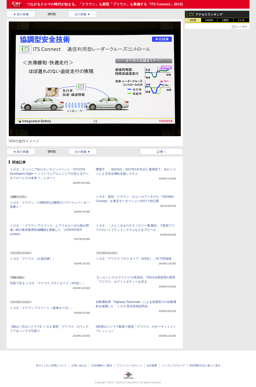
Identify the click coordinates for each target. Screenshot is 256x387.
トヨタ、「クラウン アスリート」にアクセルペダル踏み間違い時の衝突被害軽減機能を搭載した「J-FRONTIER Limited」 (49, 230)
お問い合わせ (79, 365)
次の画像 (81, 14)
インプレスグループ (173, 365)
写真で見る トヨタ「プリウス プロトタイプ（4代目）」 (48, 283)
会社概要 (152, 365)
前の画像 (23, 14)
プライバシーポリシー (129, 365)
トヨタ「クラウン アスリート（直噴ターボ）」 (42, 308)
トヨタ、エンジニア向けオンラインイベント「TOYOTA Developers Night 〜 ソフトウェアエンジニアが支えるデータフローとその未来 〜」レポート (49, 174)
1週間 (225, 20)
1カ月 (241, 20)
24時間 (209, 20)
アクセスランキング (208, 14)
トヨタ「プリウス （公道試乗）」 (33, 258)
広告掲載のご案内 (101, 365)
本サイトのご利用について (51, 365)
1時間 (193, 20)
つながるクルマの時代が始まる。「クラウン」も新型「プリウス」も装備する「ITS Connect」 (100, 4)
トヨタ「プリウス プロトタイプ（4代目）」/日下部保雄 (134, 258)
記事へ (161, 151)
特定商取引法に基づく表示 (204, 365)
